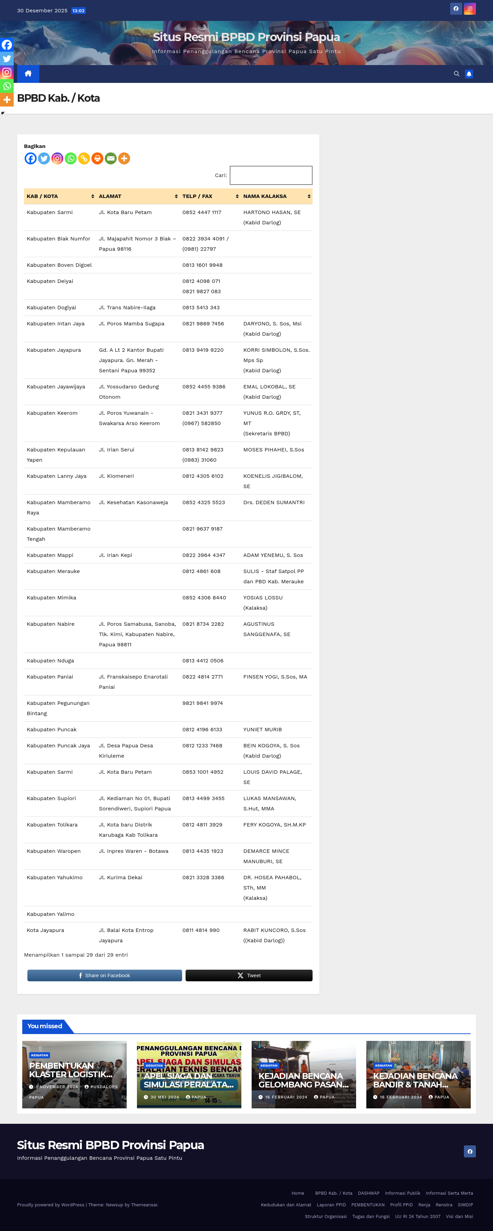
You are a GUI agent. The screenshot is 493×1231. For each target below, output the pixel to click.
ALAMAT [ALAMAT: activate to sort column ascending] (110, 196)
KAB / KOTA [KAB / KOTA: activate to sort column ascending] (42, 196)
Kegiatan (39, 1055)
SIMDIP (465, 1204)
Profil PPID (401, 1204)
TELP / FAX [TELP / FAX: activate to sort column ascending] (197, 196)
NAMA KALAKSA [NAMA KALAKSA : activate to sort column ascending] (265, 196)
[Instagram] (57, 158)
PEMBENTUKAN (367, 1204)
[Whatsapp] (71, 158)
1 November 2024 (58, 1086)
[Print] (97, 158)
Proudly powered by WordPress (51, 1204)
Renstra (444, 1204)
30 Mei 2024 (166, 1097)
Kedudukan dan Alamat (286, 1204)
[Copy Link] (84, 158)
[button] (456, 74)
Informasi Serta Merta (449, 1193)
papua (196, 1097)
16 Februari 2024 (287, 1097)
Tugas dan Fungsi (371, 1216)
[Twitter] (44, 158)
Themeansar (144, 1204)
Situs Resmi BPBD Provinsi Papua (246, 37)
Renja (424, 1204)
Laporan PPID (331, 1204)
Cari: (264, 175)
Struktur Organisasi (326, 1216)
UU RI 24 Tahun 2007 (417, 1216)
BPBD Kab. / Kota (334, 1193)
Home (298, 1193)
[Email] (111, 158)
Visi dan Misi (459, 1216)
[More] (124, 158)
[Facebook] (31, 158)
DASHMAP (369, 1193)
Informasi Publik (402, 1193)
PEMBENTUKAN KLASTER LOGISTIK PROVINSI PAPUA (67, 1074)
